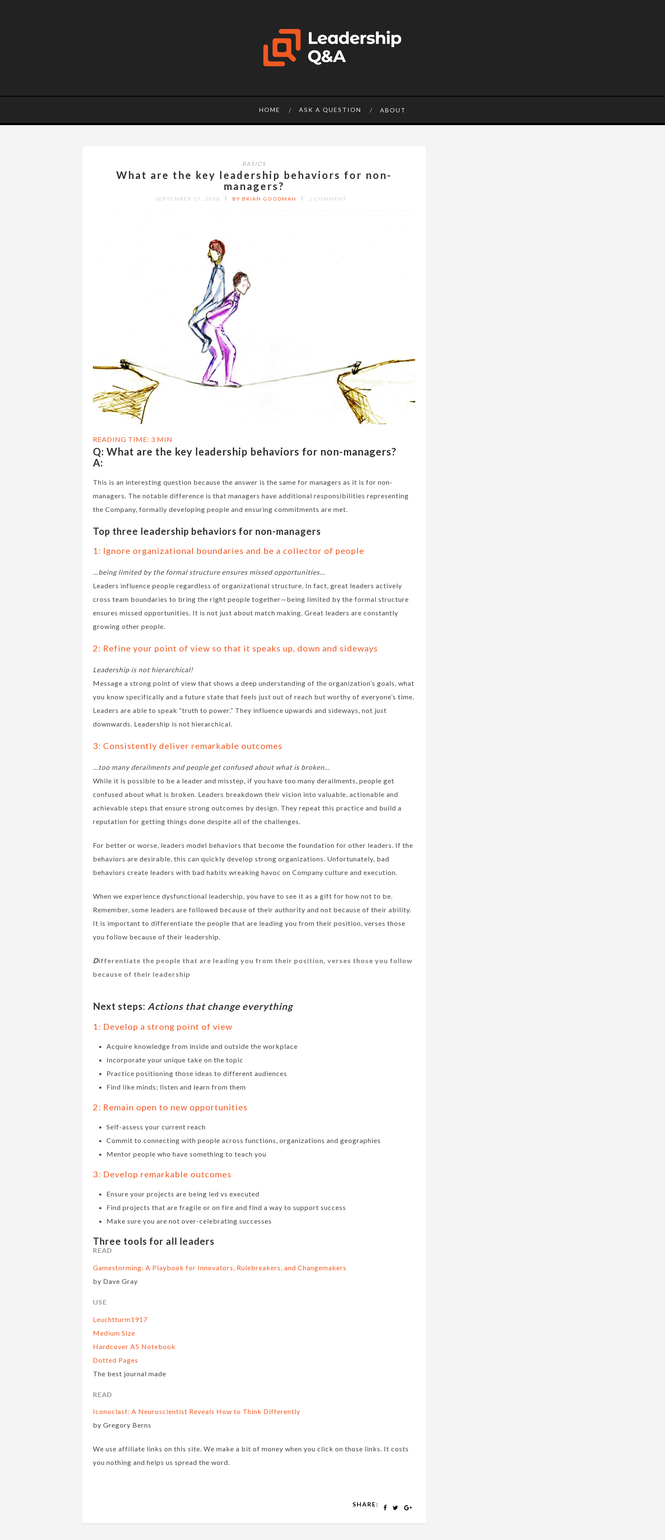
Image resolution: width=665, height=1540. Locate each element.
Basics (254, 163)
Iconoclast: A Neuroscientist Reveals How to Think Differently (196, 1411)
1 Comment (328, 199)
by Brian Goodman (264, 199)
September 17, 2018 (188, 199)
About (393, 110)
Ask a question (330, 109)
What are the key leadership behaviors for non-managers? (254, 180)
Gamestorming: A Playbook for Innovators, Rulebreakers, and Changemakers (219, 1267)
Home (269, 109)
